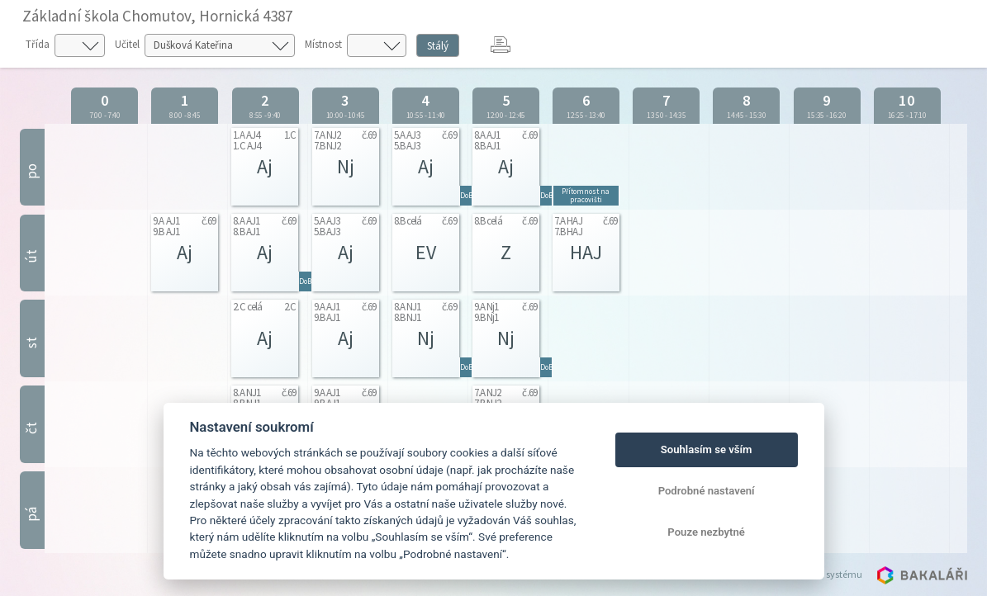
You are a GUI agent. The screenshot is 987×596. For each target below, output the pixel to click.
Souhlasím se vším (706, 449)
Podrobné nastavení (706, 491)
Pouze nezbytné (706, 532)
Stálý (437, 46)
